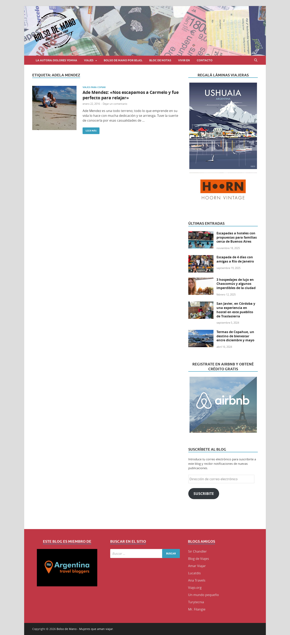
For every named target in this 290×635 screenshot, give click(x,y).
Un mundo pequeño (203, 595)
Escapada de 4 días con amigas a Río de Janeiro (235, 259)
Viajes (88, 60)
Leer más (89, 129)
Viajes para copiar (94, 87)
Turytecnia (196, 602)
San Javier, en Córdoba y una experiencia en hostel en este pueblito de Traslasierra (235, 309)
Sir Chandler (197, 551)
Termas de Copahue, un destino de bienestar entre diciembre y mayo (235, 336)
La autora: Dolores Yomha (56, 60)
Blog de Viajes (198, 558)
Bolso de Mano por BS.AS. (123, 60)
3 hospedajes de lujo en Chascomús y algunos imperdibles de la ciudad (236, 283)
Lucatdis (194, 573)
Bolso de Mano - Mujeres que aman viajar (85, 629)
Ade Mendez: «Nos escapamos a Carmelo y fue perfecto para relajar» (131, 95)
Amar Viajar (197, 566)
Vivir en (184, 60)
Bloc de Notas (160, 60)
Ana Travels (196, 580)
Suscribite (204, 493)
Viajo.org (195, 587)
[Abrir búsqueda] (256, 60)
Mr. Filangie (196, 609)
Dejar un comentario (115, 104)
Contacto (204, 60)
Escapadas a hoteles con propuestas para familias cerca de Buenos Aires (236, 237)
